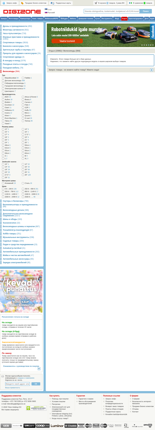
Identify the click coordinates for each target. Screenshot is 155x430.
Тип (3, 75)
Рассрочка (56, 404)
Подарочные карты (113, 412)
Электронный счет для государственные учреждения (61, 409)
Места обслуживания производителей (87, 402)
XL (26, 158)
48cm (7, 145)
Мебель (73, 18)
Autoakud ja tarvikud (14, 248)
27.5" (7, 175)
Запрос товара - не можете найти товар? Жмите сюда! (74, 70)
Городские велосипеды (15, 86)
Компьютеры (25, 18)
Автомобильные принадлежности (21, 252)
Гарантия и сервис (86, 399)
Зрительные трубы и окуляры (19, 50)
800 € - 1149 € (31, 191)
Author (8, 99)
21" (27, 140)
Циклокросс (10, 91)
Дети (146, 18)
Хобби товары (12, 234)
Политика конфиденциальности (114, 402)
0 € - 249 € (10, 189)
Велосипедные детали (16, 210)
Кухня (97, 18)
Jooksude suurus (9, 162)
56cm (27, 150)
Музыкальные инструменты (18, 237)
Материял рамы (9, 181)
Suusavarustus (11, 223)
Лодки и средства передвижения (20, 244)
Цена (4, 186)
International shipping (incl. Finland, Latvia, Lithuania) (62, 415)
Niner (7, 115)
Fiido (27, 105)
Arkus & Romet (31, 97)
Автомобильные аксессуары (18, 259)
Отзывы (135, 409)
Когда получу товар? (60, 418)
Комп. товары (37, 18)
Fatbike (28, 78)
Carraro (28, 102)
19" (27, 137)
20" (7, 140)
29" (7, 177)
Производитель (9, 94)
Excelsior (9, 105)
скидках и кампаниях (26, 378)
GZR (27, 107)
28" (28, 175)
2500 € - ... (30, 197)
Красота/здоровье (136, 18)
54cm (27, 148)
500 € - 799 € (11, 191)
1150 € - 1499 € (11, 194)
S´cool (28, 118)
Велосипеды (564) (71, 51)
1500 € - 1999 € (32, 194)
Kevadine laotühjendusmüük (116, 414)
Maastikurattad (11, 78)
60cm (27, 153)
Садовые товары (13, 241)
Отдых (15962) (55, 51)
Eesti (48, 10)
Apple (152, 18)
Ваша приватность (12, 388)
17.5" (27, 134)
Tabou (8, 121)
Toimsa (29, 121)
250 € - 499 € (31, 189)
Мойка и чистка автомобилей (18, 255)
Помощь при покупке (60, 399)
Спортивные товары (15, 42)
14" (27, 129)
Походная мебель (13, 68)
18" (7, 137)
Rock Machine (11, 118)
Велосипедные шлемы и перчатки (21, 226)
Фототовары (13, 18)
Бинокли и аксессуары (16, 46)
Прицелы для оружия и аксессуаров (22, 53)
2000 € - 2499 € (12, 197)
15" (7, 132)
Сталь (28, 183)
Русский (50, 12)
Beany (28, 99)
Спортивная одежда (13, 57)
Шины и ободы (12, 219)
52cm (7, 148)
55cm (7, 150)
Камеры (4, 18)
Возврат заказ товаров (115, 406)
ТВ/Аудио (64, 18)
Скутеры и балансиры (15, 201)
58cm (7, 153)
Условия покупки (58, 401)
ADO (8, 97)
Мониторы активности (16, 30)
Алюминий (10, 183)
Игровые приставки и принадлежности (21, 38)
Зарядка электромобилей (16, 262)
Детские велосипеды (15, 80)
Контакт (135, 412)
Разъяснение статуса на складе (15, 317)
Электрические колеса (15, 88)
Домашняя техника (85, 18)
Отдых (124, 18)
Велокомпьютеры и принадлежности (20, 205)
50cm (27, 145)
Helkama (9, 110)
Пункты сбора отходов (114, 409)
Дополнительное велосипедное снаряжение (18, 215)
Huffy (28, 110)
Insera (8, 113)
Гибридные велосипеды (15, 83)
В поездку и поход (14, 61)
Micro (27, 113)
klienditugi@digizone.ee (16, 404)
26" (27, 142)
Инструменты (107, 18)
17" (7, 134)
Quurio (28, 115)
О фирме (136, 399)
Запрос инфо (111, 399)
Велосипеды (11, 71)
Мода (117, 18)
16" (27, 132)
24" (7, 142)
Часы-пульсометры (14, 33)
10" (7, 164)
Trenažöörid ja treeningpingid (18, 230)
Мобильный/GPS (51, 18)
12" (7, 129)
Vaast (8, 123)
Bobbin (8, 102)
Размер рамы (7, 127)
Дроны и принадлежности (17, 26)
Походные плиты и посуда (18, 64)
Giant (8, 107)
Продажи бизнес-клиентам (143, 406)
